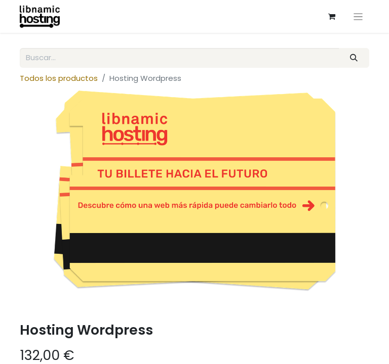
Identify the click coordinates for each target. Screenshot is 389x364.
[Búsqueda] (354, 58)
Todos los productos (59, 78)
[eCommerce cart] (332, 17)
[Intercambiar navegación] (358, 16)
